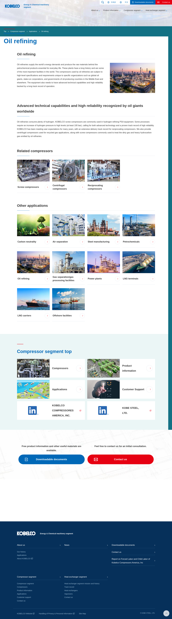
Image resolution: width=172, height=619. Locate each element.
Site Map (82, 614)
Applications (33, 73)
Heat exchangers (71, 590)
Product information (110, 10)
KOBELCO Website (24, 614)
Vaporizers (68, 594)
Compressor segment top (44, 393)
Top (5, 73)
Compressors (22, 587)
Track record (69, 587)
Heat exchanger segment (155, 10)
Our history (21, 552)
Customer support (24, 597)
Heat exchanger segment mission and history (81, 584)
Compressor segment (132, 10)
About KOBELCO (24, 559)
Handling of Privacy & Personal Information (55, 614)
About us (94, 10)
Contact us (21, 601)
